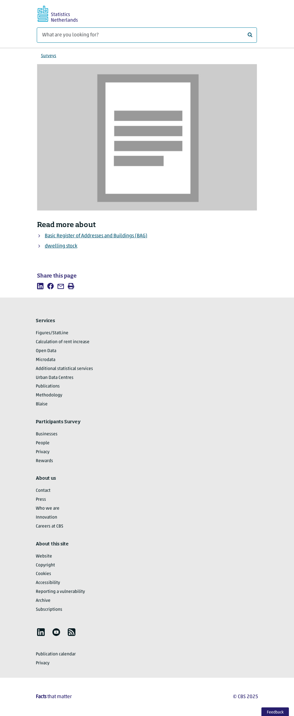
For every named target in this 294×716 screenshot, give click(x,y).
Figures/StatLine (52, 333)
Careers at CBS (49, 526)
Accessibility (48, 583)
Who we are (47, 508)
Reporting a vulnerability (60, 592)
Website (44, 556)
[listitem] (40, 286)
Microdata (45, 360)
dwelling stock (61, 246)
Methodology (49, 395)
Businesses (47, 434)
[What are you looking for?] (147, 35)
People (43, 443)
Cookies (43, 574)
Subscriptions (49, 610)
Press (41, 500)
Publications (48, 386)
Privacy (43, 452)
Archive (43, 601)
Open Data (46, 351)
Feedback (275, 712)
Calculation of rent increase (62, 342)
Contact (43, 491)
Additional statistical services (64, 369)
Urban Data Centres (55, 378)
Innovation (46, 517)
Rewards (44, 461)
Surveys (48, 56)
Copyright (45, 565)
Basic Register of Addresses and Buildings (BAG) (96, 236)
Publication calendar (56, 654)
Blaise (42, 404)
